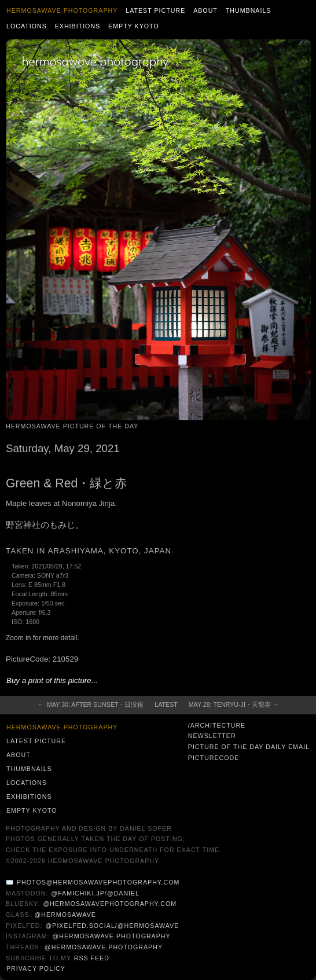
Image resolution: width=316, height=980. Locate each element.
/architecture (216, 725)
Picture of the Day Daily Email (249, 746)
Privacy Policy (35, 968)
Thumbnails (248, 10)
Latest (166, 704)
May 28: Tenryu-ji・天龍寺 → (234, 704)
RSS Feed (91, 958)
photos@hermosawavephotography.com (98, 882)
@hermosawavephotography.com (110, 903)
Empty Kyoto (133, 26)
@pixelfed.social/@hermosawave (112, 925)
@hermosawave (65, 914)
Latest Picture (155, 10)
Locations (26, 26)
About (205, 10)
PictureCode (214, 757)
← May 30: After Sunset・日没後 (91, 704)
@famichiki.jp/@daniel (95, 893)
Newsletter (212, 735)
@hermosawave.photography (111, 936)
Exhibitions (78, 26)
